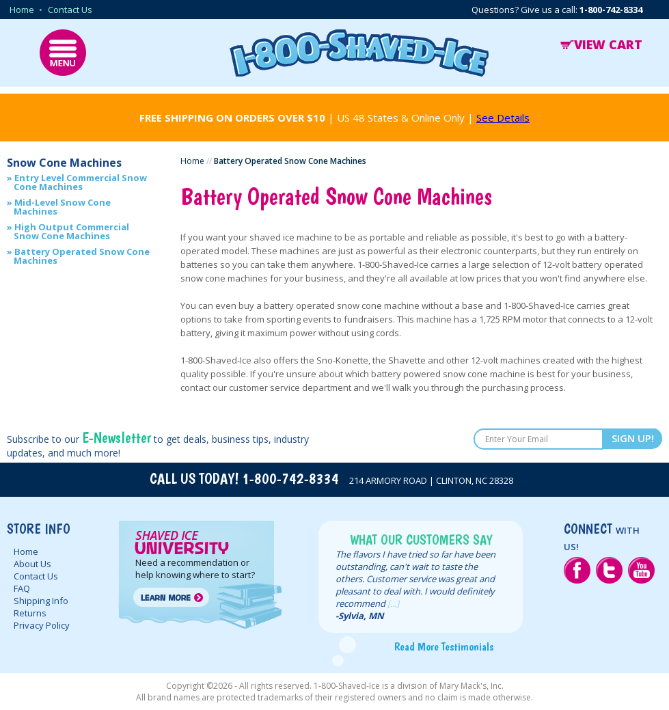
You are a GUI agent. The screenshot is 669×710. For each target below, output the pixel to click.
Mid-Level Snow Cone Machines (62, 206)
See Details (503, 117)
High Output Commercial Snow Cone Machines (71, 231)
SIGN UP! (633, 438)
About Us (32, 564)
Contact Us (70, 9)
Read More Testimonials (443, 646)
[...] (393, 603)
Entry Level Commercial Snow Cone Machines (80, 182)
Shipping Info (41, 601)
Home (22, 9)
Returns (30, 613)
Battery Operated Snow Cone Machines (82, 256)
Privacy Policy (42, 625)
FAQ (22, 588)
